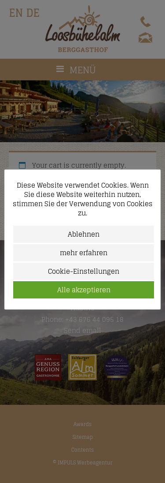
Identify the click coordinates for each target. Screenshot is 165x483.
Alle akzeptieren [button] (83, 290)
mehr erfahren (83, 253)
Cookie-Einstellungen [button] (83, 271)
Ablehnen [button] (83, 234)
